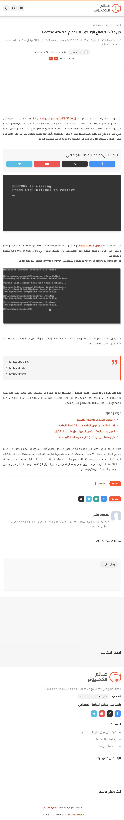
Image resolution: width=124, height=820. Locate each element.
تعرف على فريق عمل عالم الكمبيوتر (101, 732)
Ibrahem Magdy (76, 814)
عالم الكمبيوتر (49, 807)
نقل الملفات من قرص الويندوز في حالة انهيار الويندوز (86, 425)
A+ (56, 58)
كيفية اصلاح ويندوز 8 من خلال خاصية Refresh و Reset (86, 437)
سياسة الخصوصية (110, 746)
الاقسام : (116, 696)
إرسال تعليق (109, 564)
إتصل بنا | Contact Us (108, 739)
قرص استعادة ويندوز (89, 245)
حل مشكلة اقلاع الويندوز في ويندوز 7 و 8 (55, 118)
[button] (104, 499)
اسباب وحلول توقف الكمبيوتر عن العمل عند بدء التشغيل (85, 431)
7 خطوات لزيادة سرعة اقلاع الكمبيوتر (95, 419)
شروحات (97, 25)
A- (51, 58)
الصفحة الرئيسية (113, 25)
